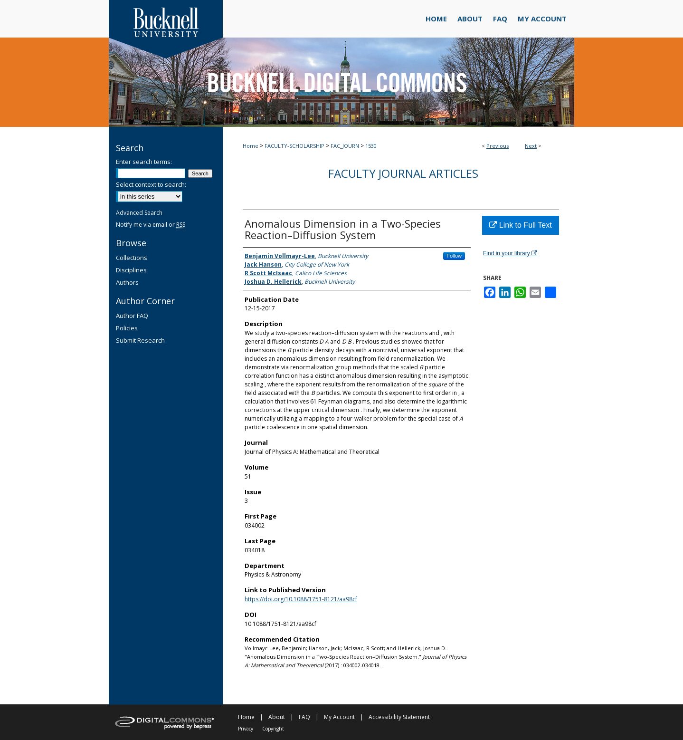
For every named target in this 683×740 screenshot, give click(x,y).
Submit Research (140, 340)
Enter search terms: (144, 161)
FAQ (304, 717)
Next (531, 145)
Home (250, 145)
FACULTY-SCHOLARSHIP (294, 145)
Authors (127, 282)
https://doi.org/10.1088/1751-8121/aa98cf (301, 599)
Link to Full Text (520, 225)
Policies (127, 328)
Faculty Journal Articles (403, 173)
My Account (339, 717)
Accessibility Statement (399, 717)
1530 (371, 145)
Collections (131, 257)
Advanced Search (139, 213)
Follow (454, 256)
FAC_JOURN (345, 145)
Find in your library (510, 253)
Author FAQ (132, 315)
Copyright (273, 728)
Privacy (245, 728)
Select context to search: (151, 184)
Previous (497, 145)
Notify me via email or (150, 225)
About (276, 717)
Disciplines (131, 270)
